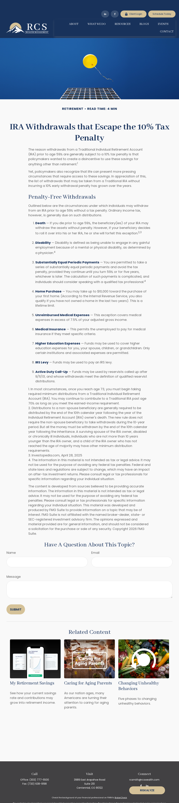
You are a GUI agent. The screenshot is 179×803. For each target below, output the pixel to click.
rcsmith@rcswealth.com (144, 769)
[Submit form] (15, 599)
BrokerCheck (121, 787)
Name (11, 542)
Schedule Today (162, 3)
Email (95, 542)
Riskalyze (147, 790)
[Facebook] (115, 3)
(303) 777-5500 (39, 769)
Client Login (133, 3)
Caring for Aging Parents (88, 673)
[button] (73, 13)
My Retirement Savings (32, 673)
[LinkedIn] (105, 3)
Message (13, 566)
